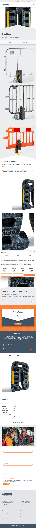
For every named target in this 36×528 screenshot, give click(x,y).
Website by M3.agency (28, 526)
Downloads (19, 42)
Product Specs (25, 42)
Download (30, 345)
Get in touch (4, 506)
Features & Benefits (12, 42)
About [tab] (30, 255)
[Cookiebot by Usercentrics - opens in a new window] (30, 252)
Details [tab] (18, 255)
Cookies (20, 526)
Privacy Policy (12, 478)
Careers (21, 504)
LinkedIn (22, 516)
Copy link (30, 344)
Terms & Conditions (14, 526)
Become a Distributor (22, 1)
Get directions (5, 520)
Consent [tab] (6, 255)
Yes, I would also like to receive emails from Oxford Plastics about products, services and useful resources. (18, 481)
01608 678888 (31, 1)
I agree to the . (9, 478)
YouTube (22, 514)
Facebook (22, 513)
